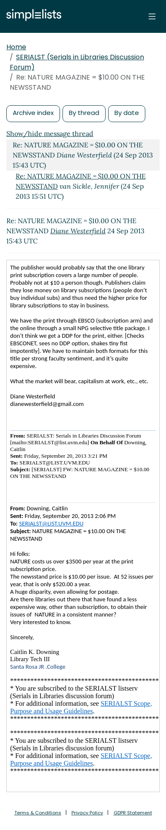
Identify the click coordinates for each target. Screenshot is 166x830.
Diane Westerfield (78, 231)
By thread (84, 112)
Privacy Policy (87, 812)
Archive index (33, 112)
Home (16, 47)
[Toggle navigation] (152, 16)
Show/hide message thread (49, 133)
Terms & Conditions (37, 812)
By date (126, 112)
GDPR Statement (133, 812)
